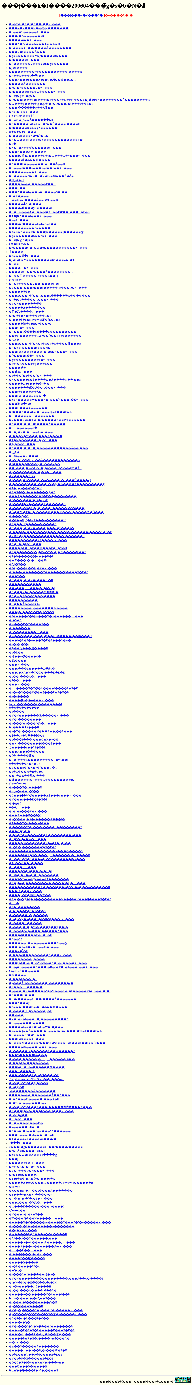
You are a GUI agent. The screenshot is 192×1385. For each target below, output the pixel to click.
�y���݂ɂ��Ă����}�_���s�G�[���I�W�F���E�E (55, 1031)
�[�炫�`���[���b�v (27, 1103)
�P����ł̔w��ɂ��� (27, 1034)
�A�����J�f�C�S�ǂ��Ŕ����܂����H (44, 123)
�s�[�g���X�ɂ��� (28, 811)
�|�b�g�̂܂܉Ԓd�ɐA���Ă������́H (37, 520)
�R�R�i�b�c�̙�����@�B (32, 492)
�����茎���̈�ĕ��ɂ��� (33, 1047)
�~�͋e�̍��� (19, 696)
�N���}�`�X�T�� (26, 1214)
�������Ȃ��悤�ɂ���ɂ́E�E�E (38, 1350)
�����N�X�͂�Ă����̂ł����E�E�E (43, 688)
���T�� (17, 576)
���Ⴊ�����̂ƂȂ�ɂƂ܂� (28, 1055)
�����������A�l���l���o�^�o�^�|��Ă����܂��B (59, 887)
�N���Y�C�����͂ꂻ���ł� (33, 592)
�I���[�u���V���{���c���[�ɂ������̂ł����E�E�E (60, 532)
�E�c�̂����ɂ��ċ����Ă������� (43, 999)
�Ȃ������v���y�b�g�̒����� (38, 63)
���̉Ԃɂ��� (20, 371)
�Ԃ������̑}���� (26, 1023)
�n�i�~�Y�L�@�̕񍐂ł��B (28, 1083)
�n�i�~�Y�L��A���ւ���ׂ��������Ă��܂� (50, 1107)
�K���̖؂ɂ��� (22, 867)
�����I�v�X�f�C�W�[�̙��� (36, 1027)
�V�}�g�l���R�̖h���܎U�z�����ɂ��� (46, 1310)
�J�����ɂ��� (24, 59)
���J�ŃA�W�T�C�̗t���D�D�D (37, 672)
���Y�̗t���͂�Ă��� (27, 51)
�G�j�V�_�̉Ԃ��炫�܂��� (31, 432)
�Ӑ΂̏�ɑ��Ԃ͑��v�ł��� (26, 863)
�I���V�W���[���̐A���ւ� (35, 436)
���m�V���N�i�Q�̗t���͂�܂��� (39, 28)
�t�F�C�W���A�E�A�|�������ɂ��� (45, 835)
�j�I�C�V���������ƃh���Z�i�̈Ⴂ (41, 259)
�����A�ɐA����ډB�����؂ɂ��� (42, 1242)
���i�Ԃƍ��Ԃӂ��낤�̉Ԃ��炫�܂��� (40, 1334)
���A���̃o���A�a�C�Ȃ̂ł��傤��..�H (42, 79)
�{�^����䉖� (22, 755)
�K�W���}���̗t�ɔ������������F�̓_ (46, 139)
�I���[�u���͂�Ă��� (29, 1063)
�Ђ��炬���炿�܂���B (28, 648)
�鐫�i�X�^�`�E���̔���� (34, 875)
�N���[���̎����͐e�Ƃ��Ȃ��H (37, 164)
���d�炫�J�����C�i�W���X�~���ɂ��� (50, 155)
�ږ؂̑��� (14, 1186)
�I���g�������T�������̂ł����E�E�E (48, 572)
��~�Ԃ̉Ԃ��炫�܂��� (27, 775)
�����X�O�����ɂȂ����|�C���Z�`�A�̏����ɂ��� (60, 1222)
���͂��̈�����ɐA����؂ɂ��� (38, 540)
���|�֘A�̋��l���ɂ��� (30, 216)
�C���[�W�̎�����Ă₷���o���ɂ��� (45, 795)
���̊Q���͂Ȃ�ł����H (28, 1366)
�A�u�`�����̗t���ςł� (30, 347)
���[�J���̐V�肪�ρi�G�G (31, 612)
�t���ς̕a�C (19, 516)
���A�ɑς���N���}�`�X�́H (34, 44)
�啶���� (17, 975)
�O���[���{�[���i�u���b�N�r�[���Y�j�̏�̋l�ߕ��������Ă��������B (79, 99)
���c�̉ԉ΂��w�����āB (26, 36)
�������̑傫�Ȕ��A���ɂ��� (37, 387)
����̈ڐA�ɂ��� (24, 267)
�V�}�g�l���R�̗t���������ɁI (39, 1019)
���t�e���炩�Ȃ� (25, 391)
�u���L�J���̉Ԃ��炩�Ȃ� (32, 1274)
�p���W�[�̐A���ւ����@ (33, 1154)
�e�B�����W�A (24, 1266)
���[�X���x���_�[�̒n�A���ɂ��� (43, 351)
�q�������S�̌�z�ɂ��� (33, 235)
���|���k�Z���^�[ (82, 15)
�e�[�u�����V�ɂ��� (31, 87)
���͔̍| (13, 1158)
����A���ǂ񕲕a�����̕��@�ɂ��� (40, 1246)
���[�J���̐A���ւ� (27, 395)
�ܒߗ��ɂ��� (20, 1119)
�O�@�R (16, 1087)
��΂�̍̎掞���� (16, 251)
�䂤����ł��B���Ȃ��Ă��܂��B (38, 1234)
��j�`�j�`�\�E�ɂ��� (31, 1198)
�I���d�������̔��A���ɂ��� (40, 955)
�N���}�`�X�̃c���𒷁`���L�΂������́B (31, 580)
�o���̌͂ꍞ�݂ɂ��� (24, 255)
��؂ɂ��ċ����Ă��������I (35, 704)
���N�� (17, 188)
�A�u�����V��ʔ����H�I (34, 283)
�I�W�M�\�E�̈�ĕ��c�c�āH (33, 1282)
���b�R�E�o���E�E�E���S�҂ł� (40, 640)
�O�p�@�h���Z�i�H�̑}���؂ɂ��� (41, 919)
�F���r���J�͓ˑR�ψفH (28, 500)
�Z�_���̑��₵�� (24, 907)
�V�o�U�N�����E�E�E (31, 1358)
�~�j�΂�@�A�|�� (21, 239)
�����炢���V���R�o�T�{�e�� (40, 843)
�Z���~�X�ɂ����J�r (30, 1194)
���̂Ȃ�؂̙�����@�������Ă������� (39, 879)
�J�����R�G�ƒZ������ (33, 127)
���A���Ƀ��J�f (25, 815)
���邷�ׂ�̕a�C (20, 403)
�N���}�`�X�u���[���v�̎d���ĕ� (41, 528)
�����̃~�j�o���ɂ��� (31, 700)
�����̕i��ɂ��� (25, 40)
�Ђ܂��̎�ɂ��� (22, 444)
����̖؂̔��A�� (19, 243)
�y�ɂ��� (18, 220)
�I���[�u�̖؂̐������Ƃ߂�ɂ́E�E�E (34, 319)
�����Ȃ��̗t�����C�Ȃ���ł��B (39, 1294)
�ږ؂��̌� (14, 452)
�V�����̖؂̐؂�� (22, 476)
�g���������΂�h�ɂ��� (32, 359)
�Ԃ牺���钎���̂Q (24, 456)
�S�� (14, 263)
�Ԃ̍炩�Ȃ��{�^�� (24, 791)
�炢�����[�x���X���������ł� (42, 779)
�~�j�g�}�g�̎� (22, 95)
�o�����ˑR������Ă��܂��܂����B (42, 1051)
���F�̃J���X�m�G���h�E (34, 1075)
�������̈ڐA (22, 1071)
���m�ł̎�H (18, 951)
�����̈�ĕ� (19, 291)
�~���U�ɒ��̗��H (25, 787)
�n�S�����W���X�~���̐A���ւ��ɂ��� (49, 399)
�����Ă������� (27, 83)
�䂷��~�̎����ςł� (25, 656)
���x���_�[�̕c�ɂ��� (30, 1202)
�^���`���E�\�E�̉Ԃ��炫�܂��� (38, 1007)
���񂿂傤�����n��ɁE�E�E (27, 747)
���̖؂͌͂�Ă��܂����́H (25, 971)
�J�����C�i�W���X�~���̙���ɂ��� (46, 616)
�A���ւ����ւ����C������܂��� (42, 331)
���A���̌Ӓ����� (26, 751)
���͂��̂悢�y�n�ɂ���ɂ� (30, 323)
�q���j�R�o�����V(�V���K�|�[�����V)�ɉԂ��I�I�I (59, 991)
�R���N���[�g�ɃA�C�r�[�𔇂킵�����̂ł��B (47, 552)
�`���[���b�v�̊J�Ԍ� (29, 135)
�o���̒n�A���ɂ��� (29, 32)
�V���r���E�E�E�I (28, 799)
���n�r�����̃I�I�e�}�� (32, 224)
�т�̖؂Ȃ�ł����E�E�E (27, 1150)
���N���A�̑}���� (27, 151)
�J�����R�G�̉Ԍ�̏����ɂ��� (37, 91)
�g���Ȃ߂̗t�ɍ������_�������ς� (41, 983)
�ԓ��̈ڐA (15, 939)
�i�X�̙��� (19, 196)
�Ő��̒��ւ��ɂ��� (27, 355)
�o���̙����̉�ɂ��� (28, 632)
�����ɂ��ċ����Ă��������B (40, 271)
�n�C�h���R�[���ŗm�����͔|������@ (46, 231)
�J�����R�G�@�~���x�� (34, 464)
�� (14, 903)
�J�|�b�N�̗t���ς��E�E (30, 315)
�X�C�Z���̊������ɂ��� (35, 147)
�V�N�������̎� (25, 303)
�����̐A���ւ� (23, 1262)
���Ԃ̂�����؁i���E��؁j (33, 275)
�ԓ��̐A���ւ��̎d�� (26, 75)
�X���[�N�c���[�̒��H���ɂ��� (41, 1111)
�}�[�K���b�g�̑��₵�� (31, 363)
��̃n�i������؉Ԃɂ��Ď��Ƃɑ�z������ (45, 335)
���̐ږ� (15, 1270)
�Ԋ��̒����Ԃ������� (32, 415)
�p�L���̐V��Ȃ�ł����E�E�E (35, 1354)
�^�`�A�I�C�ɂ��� (27, 1166)
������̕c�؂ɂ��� (26, 1162)
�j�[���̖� (18, 67)
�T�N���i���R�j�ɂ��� (33, 440)
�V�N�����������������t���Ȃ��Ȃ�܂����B (56, 1278)
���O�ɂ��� (22, 327)
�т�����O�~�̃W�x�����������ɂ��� (48, 247)
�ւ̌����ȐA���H (24, 727)
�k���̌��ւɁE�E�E (25, 1127)
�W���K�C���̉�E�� (29, 624)
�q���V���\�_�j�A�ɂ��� (35, 472)
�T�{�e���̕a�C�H (25, 488)
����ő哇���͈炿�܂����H (31, 207)
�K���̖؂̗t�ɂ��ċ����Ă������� (41, 1190)
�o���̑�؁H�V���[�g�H (30, 1011)
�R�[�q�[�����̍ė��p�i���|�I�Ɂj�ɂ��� (47, 883)
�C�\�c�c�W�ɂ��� (27, 839)
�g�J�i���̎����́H (26, 1306)
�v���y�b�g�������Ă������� (41, 1226)
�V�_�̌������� (25, 719)
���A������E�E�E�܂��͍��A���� (42, 496)
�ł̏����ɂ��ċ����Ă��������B (41, 47)
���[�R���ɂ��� (26, 1038)
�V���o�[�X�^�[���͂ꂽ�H (33, 767)
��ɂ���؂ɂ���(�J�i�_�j (32, 588)
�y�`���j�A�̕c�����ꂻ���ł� (37, 819)
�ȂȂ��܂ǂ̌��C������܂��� (33, 1238)
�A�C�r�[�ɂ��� (25, 544)
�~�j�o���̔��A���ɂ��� (34, 299)
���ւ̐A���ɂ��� (25, 891)
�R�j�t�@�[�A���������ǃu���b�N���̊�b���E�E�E (60, 899)
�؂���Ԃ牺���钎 (21, 115)
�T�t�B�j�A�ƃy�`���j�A (32, 1178)
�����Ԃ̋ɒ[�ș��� (25, 203)
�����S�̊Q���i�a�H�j (30, 871)
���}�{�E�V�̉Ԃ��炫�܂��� (34, 947)
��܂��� (16, 1015)
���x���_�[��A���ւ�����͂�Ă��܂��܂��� (50, 295)
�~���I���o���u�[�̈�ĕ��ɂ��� (40, 168)
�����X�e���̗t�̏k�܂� (29, 383)
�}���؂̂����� (17, 783)
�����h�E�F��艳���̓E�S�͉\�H (38, 548)
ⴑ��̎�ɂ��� (20, 1142)
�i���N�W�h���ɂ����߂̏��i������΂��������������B (45, 827)
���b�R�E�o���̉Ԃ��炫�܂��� (37, 1067)
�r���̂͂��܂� (19, 628)
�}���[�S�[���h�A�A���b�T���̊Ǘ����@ (50, 480)
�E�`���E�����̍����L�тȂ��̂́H (39, 759)
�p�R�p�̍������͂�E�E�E (32, 847)
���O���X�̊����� (28, 408)
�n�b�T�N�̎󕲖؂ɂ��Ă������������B (44, 460)
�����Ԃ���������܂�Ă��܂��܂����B (46, 851)
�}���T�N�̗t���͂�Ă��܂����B (37, 504)
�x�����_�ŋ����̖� (28, 915)
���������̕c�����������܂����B (45, 71)
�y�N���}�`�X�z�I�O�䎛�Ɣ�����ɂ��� (48, 1314)
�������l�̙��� (25, 584)
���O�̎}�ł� (19, 831)
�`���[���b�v (23, 979)
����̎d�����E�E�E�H (30, 935)
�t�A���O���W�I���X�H (34, 1099)
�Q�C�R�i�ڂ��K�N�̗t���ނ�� (36, 1362)
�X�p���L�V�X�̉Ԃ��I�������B (41, 1326)
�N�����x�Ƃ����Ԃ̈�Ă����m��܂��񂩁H (45, 379)
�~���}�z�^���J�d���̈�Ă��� (38, 931)
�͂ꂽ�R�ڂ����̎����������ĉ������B (46, 536)
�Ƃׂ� (12, 143)
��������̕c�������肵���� (38, 608)
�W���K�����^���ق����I (36, 1206)
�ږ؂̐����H (16, 180)
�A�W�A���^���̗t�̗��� (32, 596)
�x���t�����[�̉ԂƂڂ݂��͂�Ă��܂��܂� (42, 1059)
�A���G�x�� (22, 995)
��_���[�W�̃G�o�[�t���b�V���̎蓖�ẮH (45, 468)
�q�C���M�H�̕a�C (26, 771)
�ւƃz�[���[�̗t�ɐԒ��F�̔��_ (33, 1298)
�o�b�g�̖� (18, 1115)
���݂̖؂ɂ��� (19, 807)
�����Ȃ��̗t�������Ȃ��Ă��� (39, 1095)
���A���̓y (19, 1003)
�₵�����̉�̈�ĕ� (25, 987)
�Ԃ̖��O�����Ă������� (34, 1346)
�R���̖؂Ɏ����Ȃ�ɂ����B (32, 524)
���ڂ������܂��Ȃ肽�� (31, 107)
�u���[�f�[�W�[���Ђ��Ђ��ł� (38, 927)
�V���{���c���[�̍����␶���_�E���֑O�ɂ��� (48, 287)
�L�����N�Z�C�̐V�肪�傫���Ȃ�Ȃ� (41, 176)
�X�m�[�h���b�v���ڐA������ (40, 1131)
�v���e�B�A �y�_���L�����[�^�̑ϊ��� (46, 508)
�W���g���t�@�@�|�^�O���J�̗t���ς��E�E (51, 103)
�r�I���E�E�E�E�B (27, 911)
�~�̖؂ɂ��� (19, 1342)
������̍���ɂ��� (28, 172)
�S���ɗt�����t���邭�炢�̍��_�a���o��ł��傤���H (58, 1042)
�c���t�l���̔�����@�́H (33, 1302)
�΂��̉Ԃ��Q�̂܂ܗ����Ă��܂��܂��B (33, 200)
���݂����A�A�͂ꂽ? (24, 763)
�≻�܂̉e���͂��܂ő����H (30, 1286)
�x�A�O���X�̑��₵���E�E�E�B (39, 692)
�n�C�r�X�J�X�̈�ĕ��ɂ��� (35, 24)
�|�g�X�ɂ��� (23, 1230)
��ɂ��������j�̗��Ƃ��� (35, 743)
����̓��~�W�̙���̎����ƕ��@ (38, 943)
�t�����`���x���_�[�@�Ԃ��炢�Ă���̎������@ (57, 484)
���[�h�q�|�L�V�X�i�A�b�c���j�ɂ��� (48, 963)
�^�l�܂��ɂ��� (23, 111)
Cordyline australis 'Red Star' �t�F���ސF (36, 1079)
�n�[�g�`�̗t (19, 644)
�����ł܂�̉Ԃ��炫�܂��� (30, 159)
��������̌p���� (27, 959)
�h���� (17, 711)
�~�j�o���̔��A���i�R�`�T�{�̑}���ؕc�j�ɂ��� (53, 967)
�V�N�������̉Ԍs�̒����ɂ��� (39, 715)
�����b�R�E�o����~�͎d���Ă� (39, 1338)
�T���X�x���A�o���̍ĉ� (32, 1139)
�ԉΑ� (14, 339)
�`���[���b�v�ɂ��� (30, 1254)
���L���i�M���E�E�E (31, 1135)
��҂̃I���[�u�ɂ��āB (28, 560)
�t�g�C (15, 803)
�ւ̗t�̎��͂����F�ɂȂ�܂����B (33, 1370)
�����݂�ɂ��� (22, 131)
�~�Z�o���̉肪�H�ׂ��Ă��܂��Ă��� (40, 731)
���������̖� (23, 600)
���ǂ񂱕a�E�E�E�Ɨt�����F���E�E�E (41, 1330)
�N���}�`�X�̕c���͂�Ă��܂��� (37, 424)
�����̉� (17, 367)
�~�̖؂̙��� (15, 279)
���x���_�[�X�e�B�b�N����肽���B (45, 343)
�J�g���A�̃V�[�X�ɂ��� (33, 568)
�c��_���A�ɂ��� (27, 676)
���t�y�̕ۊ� (19, 1322)
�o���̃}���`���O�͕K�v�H (33, 739)
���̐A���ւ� (23, 428)
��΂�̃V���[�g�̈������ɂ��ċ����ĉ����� (46, 1146)
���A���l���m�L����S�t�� (38, 192)
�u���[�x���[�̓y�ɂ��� (32, 723)
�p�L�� (16, 652)
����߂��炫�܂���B (27, 1258)
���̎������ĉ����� (29, 228)
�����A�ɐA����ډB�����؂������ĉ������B (51, 1182)
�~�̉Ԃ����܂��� (25, 923)
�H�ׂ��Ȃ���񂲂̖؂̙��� (24, 604)
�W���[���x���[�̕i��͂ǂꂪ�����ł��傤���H (50, 636)
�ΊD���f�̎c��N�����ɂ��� (36, 1218)
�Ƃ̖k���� (17, 660)
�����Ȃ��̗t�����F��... (32, 184)
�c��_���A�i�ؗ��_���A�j (33, 1290)
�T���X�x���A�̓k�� (29, 823)
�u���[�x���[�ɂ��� (30, 375)
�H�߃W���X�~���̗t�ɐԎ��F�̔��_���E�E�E (49, 212)
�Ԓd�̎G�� (17, 564)
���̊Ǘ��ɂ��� (25, 1250)
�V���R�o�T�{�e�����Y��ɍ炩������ (47, 419)
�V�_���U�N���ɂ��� (32, 1170)
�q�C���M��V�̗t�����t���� (38, 55)
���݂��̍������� (24, 707)
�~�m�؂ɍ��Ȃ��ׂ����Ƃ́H (31, 120)
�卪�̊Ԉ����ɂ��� (26, 311)
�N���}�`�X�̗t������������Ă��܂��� (48, 448)
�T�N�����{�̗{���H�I (31, 556)
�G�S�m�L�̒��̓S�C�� (29, 1318)
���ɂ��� (19, 664)
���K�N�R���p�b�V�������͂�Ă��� (47, 859)
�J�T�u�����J (23, 1174)
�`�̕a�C (15, 620)
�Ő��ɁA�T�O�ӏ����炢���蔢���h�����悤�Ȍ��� (56, 512)
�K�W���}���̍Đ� (26, 1123)
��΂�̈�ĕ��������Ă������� (32, 1091)
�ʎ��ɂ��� (20, 680)
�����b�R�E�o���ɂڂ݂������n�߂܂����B (49, 855)
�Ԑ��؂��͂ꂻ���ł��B (27, 735)
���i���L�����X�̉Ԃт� (32, 668)
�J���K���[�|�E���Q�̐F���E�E (40, 412)
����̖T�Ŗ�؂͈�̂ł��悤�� (30, 895)
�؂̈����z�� (17, 1210)
